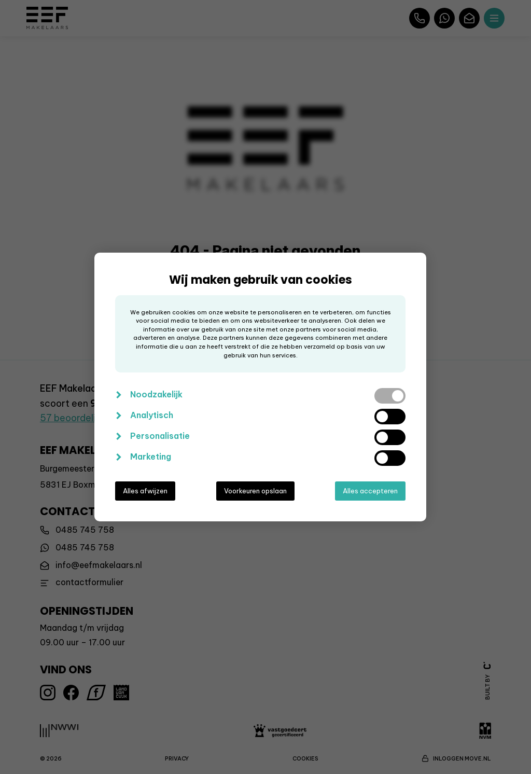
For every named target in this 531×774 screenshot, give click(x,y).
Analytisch (151, 415)
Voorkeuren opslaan (255, 491)
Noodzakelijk (156, 394)
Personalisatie (160, 436)
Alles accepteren (370, 491)
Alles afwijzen (145, 491)
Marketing (150, 456)
